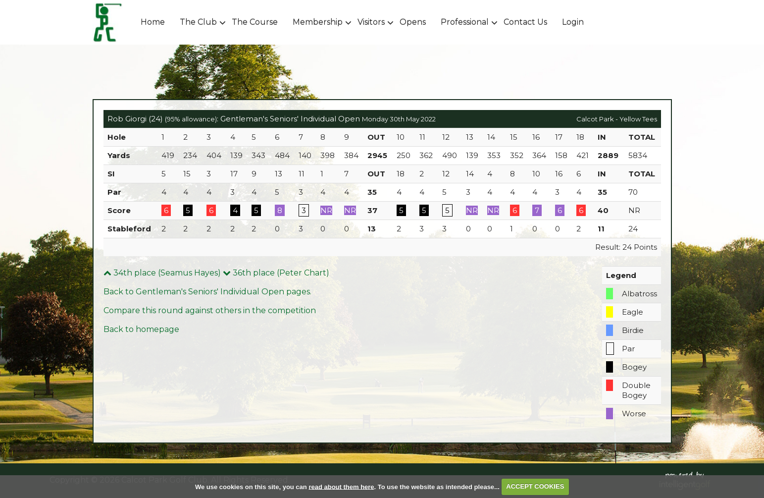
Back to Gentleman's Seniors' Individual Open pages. (207, 291)
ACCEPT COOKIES (535, 486)
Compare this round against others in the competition (209, 310)
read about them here (341, 486)
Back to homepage (141, 329)
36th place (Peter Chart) (276, 272)
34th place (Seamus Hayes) (162, 272)
